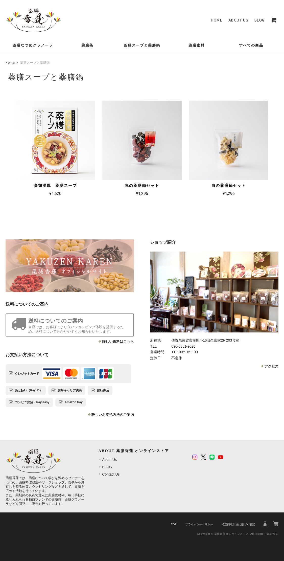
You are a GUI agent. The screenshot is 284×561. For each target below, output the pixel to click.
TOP (173, 524)
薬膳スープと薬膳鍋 (142, 45)
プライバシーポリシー (199, 524)
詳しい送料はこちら (118, 342)
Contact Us (111, 474)
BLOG (259, 20)
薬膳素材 (196, 45)
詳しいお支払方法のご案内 (112, 415)
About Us (238, 20)
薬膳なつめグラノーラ (33, 45)
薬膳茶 (87, 45)
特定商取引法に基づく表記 (238, 524)
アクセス (271, 366)
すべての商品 (251, 45)
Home (216, 20)
